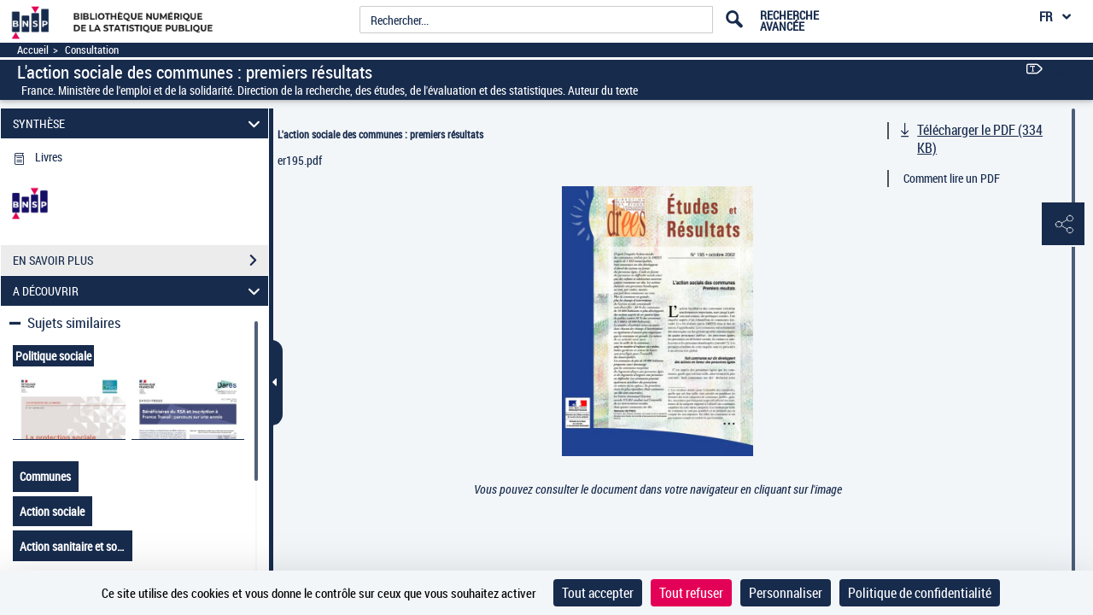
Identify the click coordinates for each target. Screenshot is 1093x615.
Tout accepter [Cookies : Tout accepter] (598, 592)
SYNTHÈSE (139, 123)
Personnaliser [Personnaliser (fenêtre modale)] (785, 592)
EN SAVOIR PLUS (140, 260)
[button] (1063, 224)
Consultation (92, 50)
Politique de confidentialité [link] (919, 592)
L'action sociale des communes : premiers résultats (380, 134)
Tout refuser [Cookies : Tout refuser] (691, 592)
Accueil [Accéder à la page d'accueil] (33, 50)
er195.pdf (300, 160)
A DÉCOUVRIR (139, 291)
